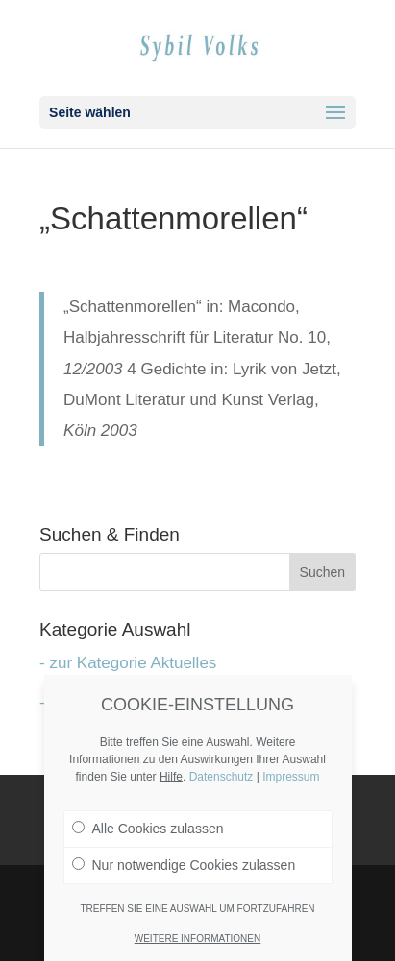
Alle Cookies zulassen (148, 828)
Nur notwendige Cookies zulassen (184, 865)
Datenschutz (221, 776)
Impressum (290, 776)
